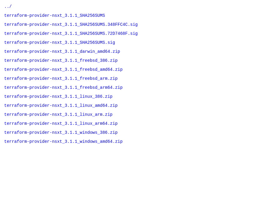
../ (8, 7)
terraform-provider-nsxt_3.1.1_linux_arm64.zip (61, 136)
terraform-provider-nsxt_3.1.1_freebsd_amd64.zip (63, 76)
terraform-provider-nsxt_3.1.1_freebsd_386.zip (61, 66)
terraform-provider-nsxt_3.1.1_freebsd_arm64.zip (63, 96)
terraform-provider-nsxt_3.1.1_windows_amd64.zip (63, 155)
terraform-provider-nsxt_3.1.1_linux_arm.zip (58, 126)
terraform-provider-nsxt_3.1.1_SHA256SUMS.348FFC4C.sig (71, 27)
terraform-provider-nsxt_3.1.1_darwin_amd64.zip (62, 56)
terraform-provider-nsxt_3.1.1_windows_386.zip (61, 145)
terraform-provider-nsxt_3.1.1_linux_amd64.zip (61, 116)
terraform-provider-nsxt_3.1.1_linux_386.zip (58, 106)
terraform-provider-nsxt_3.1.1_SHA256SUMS (54, 17)
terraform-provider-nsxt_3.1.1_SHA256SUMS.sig (59, 47)
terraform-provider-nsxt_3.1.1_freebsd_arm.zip (61, 86)
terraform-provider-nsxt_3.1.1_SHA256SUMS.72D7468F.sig (71, 37)
